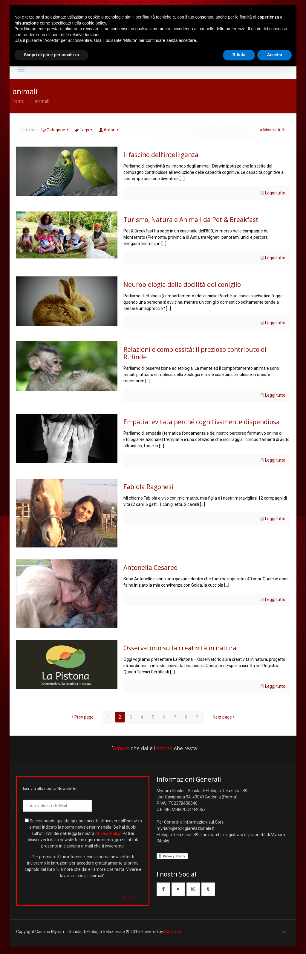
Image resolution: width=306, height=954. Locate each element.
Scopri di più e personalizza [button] (51, 54)
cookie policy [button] (94, 23)
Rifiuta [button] (239, 54)
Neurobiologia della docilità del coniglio (182, 284)
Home (18, 101)
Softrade (172, 931)
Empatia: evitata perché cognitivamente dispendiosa (201, 422)
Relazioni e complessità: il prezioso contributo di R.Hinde (195, 353)
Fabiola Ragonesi (148, 487)
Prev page (82, 717)
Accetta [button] (274, 54)
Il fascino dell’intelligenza (160, 154)
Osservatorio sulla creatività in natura (179, 648)
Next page (224, 717)
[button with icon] (163, 889)
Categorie (55, 129)
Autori (109, 129)
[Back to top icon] (283, 932)
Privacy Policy (108, 833)
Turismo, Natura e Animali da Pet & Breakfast (190, 219)
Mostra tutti (272, 129)
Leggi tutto (275, 193)
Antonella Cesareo (150, 567)
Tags (84, 129)
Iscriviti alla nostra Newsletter (50, 788)
